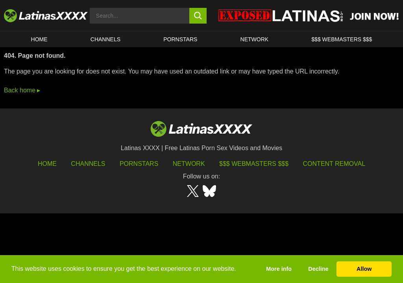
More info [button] (279, 269)
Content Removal (334, 163)
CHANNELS (105, 39)
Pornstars (180, 39)
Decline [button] (318, 269)
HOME (39, 39)
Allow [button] (364, 269)
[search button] (198, 16)
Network (254, 39)
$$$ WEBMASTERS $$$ (341, 39)
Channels (88, 163)
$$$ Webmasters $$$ (253, 163)
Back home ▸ (22, 90)
